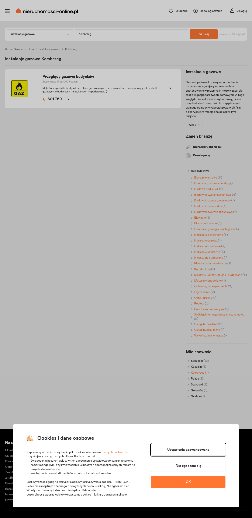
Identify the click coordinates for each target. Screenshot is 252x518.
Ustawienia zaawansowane (188, 449)
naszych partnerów (115, 452)
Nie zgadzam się (188, 466)
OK (188, 482)
